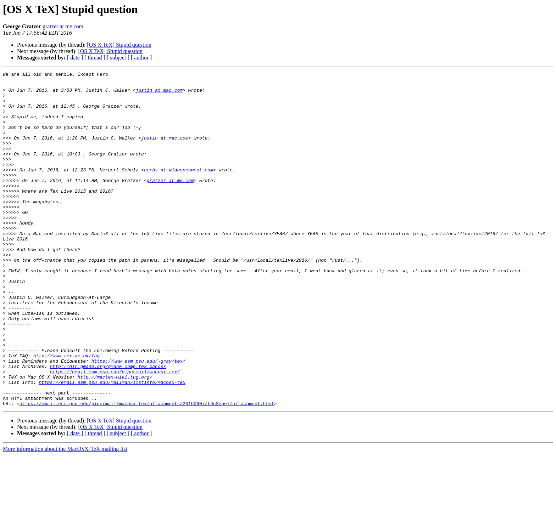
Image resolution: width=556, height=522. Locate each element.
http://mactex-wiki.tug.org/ (115, 438)
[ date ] (75, 58)
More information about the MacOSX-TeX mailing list (65, 516)
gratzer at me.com (63, 26)
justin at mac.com (159, 94)
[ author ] (141, 58)
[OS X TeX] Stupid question (119, 45)
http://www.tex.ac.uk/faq (66, 413)
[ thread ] (94, 58)
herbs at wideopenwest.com (178, 190)
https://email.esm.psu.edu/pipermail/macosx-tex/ (115, 432)
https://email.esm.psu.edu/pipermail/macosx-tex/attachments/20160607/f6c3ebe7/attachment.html (147, 470)
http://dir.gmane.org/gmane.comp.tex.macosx (108, 425)
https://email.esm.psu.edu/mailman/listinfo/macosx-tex (112, 445)
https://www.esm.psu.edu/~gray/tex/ (138, 419)
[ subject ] (118, 58)
